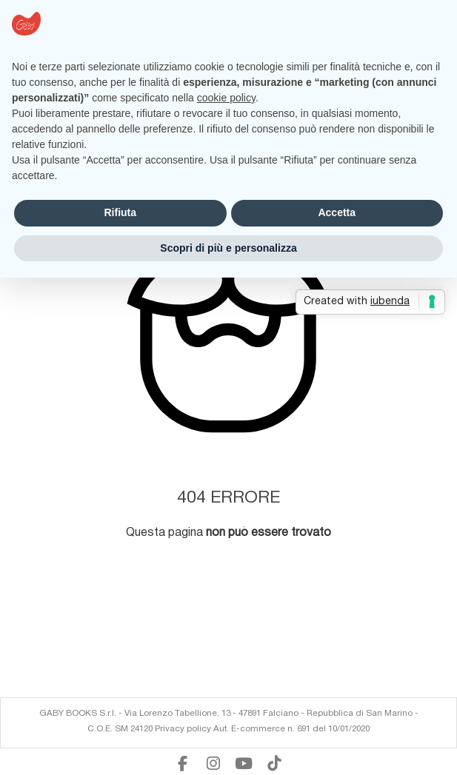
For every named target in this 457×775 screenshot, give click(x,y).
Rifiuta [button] (120, 212)
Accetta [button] (337, 212)
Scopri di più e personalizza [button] (228, 248)
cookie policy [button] (226, 98)
